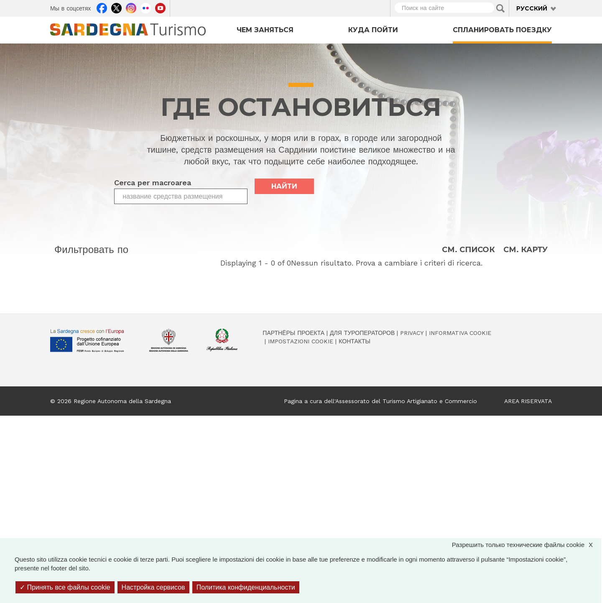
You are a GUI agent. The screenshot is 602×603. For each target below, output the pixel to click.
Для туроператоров (362, 333)
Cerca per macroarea (152, 183)
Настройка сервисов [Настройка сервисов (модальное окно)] (153, 587)
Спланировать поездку (502, 30)
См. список (468, 250)
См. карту (525, 250)
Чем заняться (265, 30)
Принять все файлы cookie (65, 587)
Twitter (116, 7)
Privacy (411, 333)
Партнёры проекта (293, 333)
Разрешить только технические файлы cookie (526, 544)
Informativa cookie (460, 333)
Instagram (131, 7)
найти (284, 186)
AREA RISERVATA (528, 401)
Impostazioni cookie (300, 341)
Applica (500, 8)
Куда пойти (373, 30)
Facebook (102, 7)
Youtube (160, 7)
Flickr (145, 7)
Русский (531, 8)
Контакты (354, 341)
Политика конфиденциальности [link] (245, 587)
